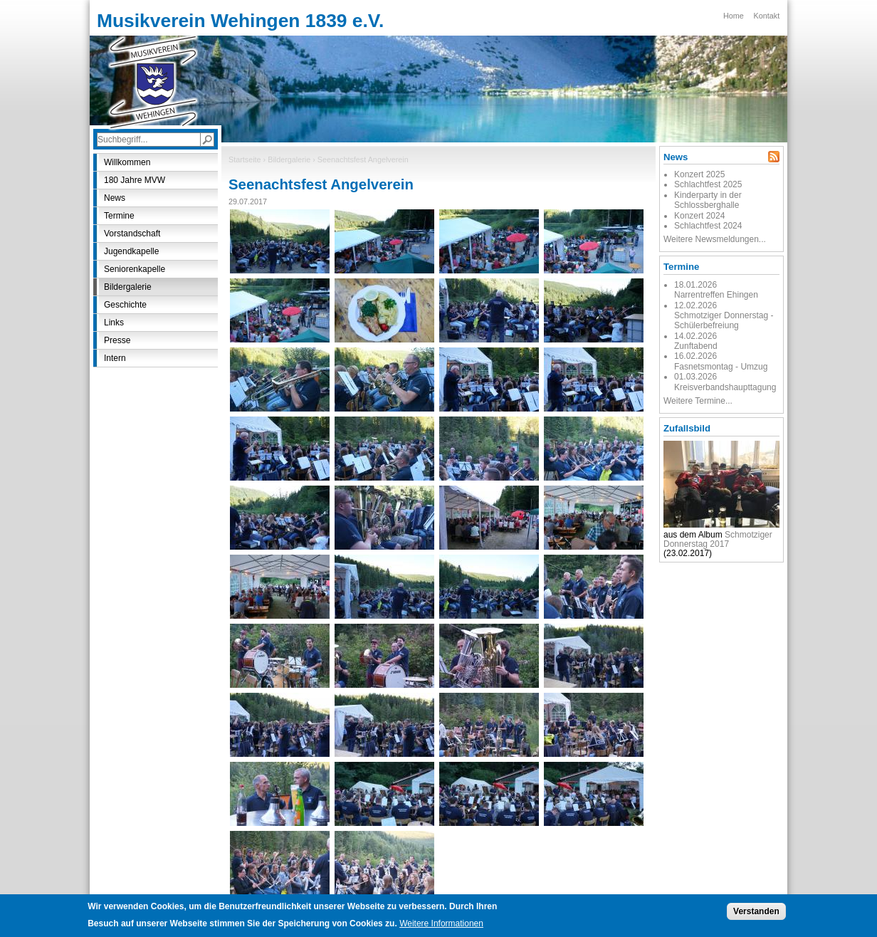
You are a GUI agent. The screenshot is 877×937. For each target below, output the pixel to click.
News (114, 198)
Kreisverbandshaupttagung (725, 387)
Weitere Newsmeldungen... (714, 239)
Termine (119, 216)
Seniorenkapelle (134, 269)
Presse (117, 340)
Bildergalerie (289, 159)
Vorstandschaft (132, 234)
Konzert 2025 (699, 174)
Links (114, 323)
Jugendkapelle (131, 251)
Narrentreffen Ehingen (716, 295)
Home (733, 15)
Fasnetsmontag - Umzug (720, 367)
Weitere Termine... (697, 401)
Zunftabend (696, 346)
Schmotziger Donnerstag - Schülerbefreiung (723, 320)
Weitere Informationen (441, 926)
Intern (115, 358)
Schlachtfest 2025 (708, 184)
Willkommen (127, 162)
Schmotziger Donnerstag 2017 (717, 539)
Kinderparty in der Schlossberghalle (708, 200)
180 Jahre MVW (134, 180)
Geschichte (125, 305)
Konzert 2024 (699, 216)
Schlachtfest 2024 (708, 226)
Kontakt (767, 15)
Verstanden (756, 914)
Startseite (245, 159)
